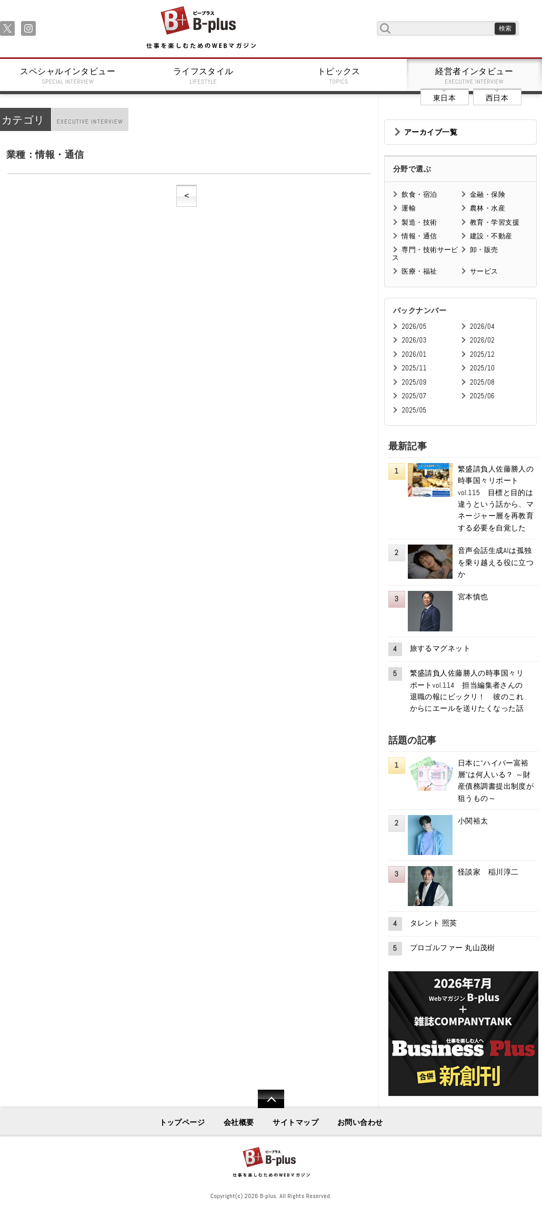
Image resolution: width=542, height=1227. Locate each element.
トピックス (339, 76)
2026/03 (414, 340)
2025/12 (482, 354)
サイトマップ (295, 1122)
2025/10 (482, 368)
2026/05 (414, 326)
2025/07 (414, 395)
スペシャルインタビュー (68, 76)
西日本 (497, 98)
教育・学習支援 (494, 222)
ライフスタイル (204, 76)
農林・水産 (487, 208)
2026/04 (482, 326)
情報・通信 (419, 236)
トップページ (182, 1122)
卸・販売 (484, 249)
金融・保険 (487, 194)
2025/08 (482, 382)
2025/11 (414, 368)
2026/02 (482, 340)
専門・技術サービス (425, 253)
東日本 (444, 98)
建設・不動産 (491, 236)
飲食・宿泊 (419, 194)
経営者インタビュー (475, 76)
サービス (484, 271)
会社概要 (239, 1122)
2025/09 (414, 382)
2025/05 (414, 410)
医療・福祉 (419, 271)
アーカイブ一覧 (430, 132)
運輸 (409, 208)
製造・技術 (419, 222)
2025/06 (482, 395)
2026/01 (414, 354)
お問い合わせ (360, 1122)
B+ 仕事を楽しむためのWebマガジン (201, 28)
